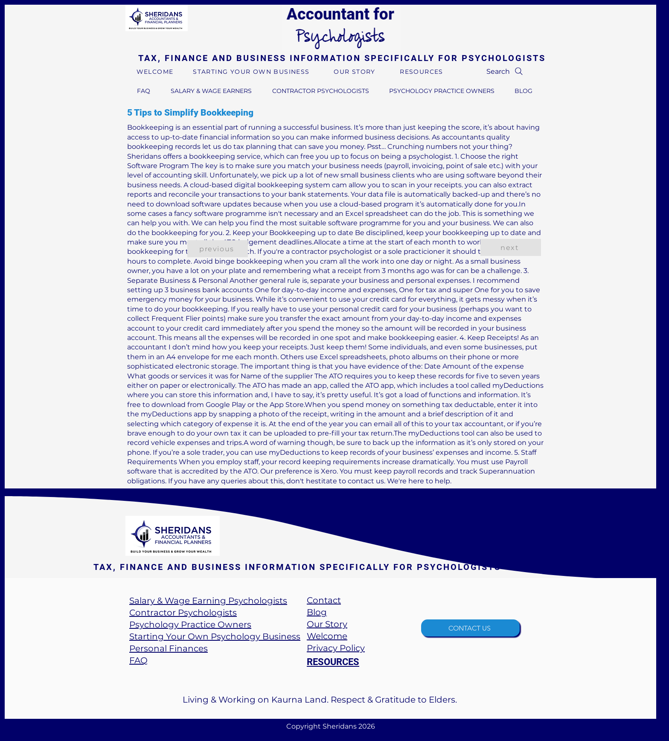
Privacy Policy (336, 648)
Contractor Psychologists (183, 612)
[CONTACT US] (470, 627)
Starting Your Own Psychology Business (214, 636)
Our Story (327, 624)
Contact (324, 600)
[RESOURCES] (422, 71)
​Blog (317, 612)
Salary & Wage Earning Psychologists (208, 601)
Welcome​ (327, 636)
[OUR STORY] (355, 71)
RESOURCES (333, 662)
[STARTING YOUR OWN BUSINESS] (252, 71)
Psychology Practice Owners (190, 624)
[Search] (505, 71)
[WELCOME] (155, 71)
